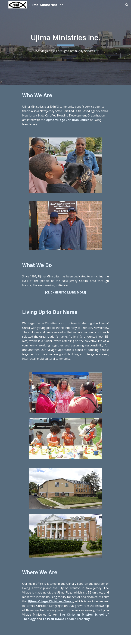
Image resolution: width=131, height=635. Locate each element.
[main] (65, 42)
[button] (4, 5)
